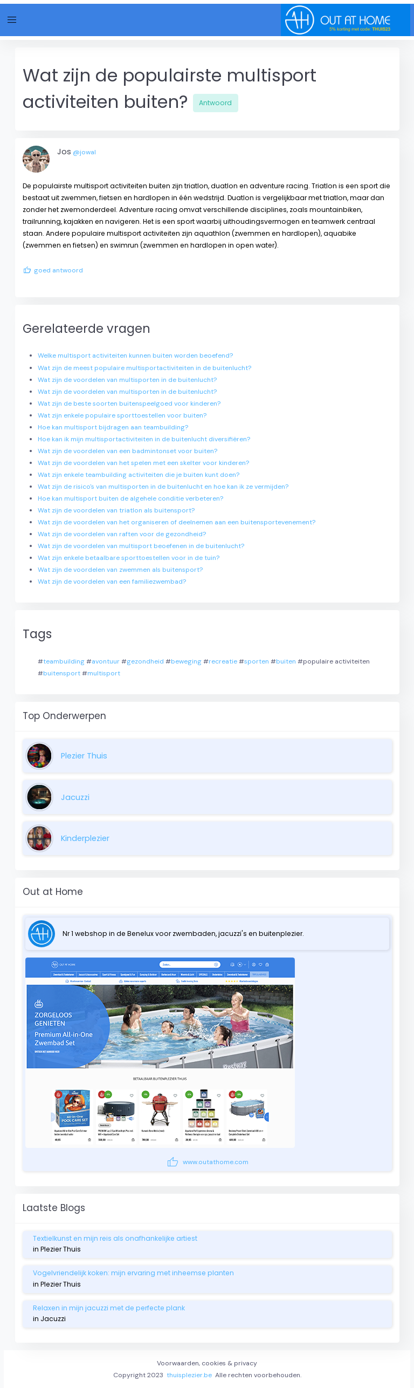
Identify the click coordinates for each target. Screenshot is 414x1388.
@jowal (84, 152)
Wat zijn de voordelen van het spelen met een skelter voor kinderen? (143, 463)
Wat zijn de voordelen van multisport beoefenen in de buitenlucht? (141, 546)
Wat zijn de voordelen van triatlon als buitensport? (116, 510)
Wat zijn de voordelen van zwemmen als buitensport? (120, 569)
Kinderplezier (85, 838)
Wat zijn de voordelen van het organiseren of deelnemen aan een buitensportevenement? (176, 522)
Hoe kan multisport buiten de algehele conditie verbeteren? (130, 498)
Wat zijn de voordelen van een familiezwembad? (112, 581)
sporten (256, 661)
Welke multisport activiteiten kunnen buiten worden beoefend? (135, 355)
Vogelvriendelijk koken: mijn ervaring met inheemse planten (133, 1272)
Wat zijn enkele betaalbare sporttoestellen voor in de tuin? (128, 557)
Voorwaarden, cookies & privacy (207, 1363)
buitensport (61, 673)
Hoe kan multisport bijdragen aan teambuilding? (113, 427)
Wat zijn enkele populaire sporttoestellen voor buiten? (122, 415)
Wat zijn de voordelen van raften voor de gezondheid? (122, 534)
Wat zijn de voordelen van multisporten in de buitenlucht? (127, 379)
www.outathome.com (207, 1161)
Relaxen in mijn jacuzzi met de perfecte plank (109, 1307)
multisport (103, 673)
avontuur (106, 661)
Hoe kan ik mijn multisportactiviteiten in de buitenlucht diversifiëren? (144, 439)
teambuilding (64, 661)
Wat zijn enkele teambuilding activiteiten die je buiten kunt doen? (138, 474)
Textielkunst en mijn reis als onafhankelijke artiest (115, 1238)
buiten (286, 661)
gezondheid (145, 661)
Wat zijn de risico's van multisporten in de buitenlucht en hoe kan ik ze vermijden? (163, 486)
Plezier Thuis (84, 755)
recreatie (223, 661)
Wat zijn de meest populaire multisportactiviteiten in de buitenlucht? (144, 368)
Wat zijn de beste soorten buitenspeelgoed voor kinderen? (129, 403)
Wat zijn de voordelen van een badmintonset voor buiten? (127, 451)
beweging (186, 661)
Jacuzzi (75, 797)
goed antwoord (53, 270)
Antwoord (215, 102)
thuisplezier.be (189, 1375)
